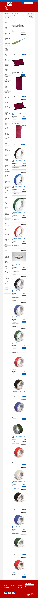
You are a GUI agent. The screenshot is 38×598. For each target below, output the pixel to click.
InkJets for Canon (6, 166)
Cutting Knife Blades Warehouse (7, 107)
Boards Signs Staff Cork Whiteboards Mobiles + (7, 54)
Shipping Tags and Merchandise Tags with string (7, 257)
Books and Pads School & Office (7, 57)
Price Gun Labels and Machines (7, 242)
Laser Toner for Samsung (7, 205)
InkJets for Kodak (7, 171)
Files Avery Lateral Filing (6, 140)
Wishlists (20, 0)
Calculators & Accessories (7, 70)
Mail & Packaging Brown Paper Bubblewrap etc (7, 217)
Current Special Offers (7, 18)
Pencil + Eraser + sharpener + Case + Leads (7, 232)
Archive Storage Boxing (7, 34)
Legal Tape (16, 13)
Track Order (5, 585)
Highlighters (6, 155)
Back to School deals (7, 23)
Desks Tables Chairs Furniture (7, 121)
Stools (6, 266)
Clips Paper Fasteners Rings (7, 90)
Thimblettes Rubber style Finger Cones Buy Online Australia (7, 275)
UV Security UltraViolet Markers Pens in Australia (7, 284)
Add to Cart (23, 54)
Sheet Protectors (7, 254)
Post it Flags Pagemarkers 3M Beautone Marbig (7, 237)
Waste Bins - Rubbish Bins (7, 289)
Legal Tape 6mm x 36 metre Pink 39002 (17, 69)
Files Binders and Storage (7, 143)
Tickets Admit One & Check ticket (7, 279)
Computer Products (6, 95)
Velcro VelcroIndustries (7, 287)
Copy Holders (7, 97)
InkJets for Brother (6, 163)
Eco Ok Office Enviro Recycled (7, 134)
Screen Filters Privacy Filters (7, 252)
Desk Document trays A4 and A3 (7, 119)
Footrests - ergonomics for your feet (7, 150)
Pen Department (7, 229)
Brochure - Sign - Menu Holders (7, 62)
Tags (6, 268)
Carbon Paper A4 (7, 74)
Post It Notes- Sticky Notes (7, 240)
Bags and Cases (7, 43)
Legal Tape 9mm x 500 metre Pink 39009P (18, 139)
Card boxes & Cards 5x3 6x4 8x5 (7, 76)
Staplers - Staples (6, 264)
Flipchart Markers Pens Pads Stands (7, 147)
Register (25, 0)
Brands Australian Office (7, 60)
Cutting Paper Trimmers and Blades (7, 110)
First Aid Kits (7, 145)
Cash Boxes (7, 81)
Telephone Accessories (6, 272)
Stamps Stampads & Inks (7, 262)
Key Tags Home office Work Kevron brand (7, 179)
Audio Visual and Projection (7, 39)
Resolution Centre (6, 587)
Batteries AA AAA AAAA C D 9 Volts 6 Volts (7, 46)
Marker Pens (7, 219)
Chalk (6, 84)
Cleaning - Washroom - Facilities (6, 87)
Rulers (6, 246)
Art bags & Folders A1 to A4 (7, 36)
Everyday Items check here (7, 20)
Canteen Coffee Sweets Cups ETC (7, 72)
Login (22, 0)
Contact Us (12, 585)
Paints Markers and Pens (7, 223)
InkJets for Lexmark (6, 173)
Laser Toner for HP (7, 198)
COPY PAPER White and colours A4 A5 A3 (7, 100)
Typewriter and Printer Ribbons (7, 281)
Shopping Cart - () (31, 0)
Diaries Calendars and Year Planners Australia (7, 124)
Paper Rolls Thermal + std (6, 227)
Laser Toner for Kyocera (7, 200)
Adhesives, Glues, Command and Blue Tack (7, 31)
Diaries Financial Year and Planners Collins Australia (7, 127)
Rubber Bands (7, 244)
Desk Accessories (6, 116)
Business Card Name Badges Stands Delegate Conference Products (7, 66)
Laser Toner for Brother (7, 193)
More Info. (23, 72)
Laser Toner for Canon (7, 195)
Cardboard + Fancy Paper (7, 79)
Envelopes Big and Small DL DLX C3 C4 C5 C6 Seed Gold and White (7, 137)
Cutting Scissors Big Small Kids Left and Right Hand (7, 113)
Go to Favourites (30, 13)
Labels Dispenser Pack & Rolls (7, 190)
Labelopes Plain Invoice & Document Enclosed (7, 185)
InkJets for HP (7, 169)
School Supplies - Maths (7, 250)
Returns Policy (20, 587)
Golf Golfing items (6, 153)
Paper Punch (7, 225)
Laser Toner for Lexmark (7, 203)
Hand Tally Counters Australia (7, 25)
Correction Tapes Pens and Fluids (7, 103)
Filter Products (7, 13)
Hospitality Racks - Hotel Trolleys (7, 157)
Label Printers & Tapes (7, 182)
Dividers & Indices (6, 28)
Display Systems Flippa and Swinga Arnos (7, 131)
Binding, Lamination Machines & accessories (6, 49)
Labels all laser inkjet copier (7, 188)
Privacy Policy (19, 585)
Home (13, 13)
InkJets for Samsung (6, 176)
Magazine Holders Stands (7, 214)
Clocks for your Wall (7, 92)
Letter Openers (7, 211)
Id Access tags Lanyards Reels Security (7, 160)
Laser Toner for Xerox (7, 208)
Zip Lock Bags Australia (7, 292)
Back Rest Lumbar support (7, 41)
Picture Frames (7, 234)
